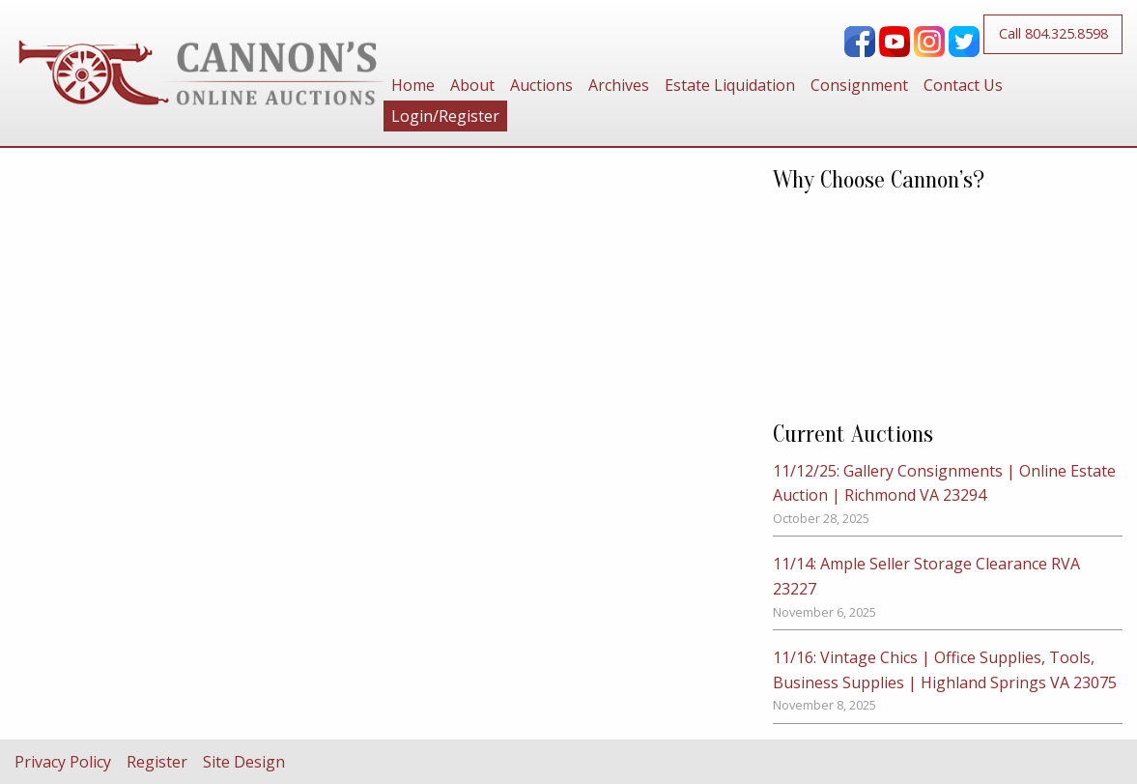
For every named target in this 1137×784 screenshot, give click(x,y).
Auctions (541, 85)
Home (413, 85)
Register (157, 761)
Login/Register (445, 116)
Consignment (859, 85)
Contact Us (963, 85)
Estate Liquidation (730, 85)
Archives (618, 85)
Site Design (244, 761)
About (472, 85)
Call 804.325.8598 (1053, 33)
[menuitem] (413, 85)
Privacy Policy (62, 761)
